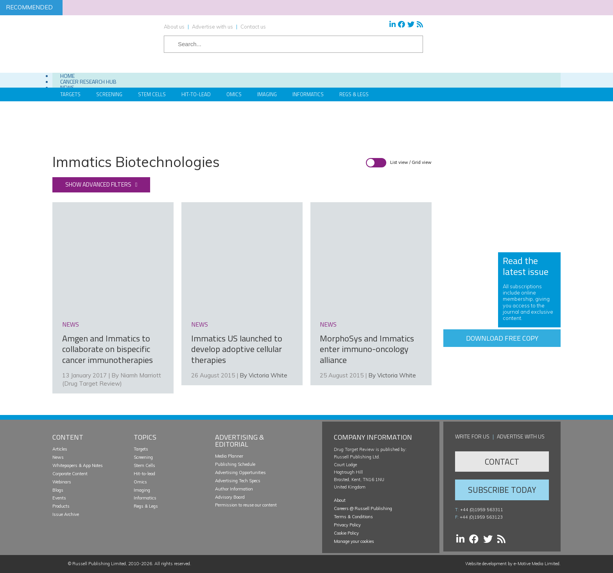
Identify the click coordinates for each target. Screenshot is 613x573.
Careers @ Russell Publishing (363, 508)
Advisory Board (230, 497)
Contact (502, 461)
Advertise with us (212, 26)
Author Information (234, 489)
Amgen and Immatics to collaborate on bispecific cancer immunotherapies (107, 349)
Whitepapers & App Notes (77, 465)
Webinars (61, 482)
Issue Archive (65, 514)
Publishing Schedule (235, 464)
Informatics (308, 94)
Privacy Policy (347, 525)
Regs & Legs (354, 94)
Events (59, 498)
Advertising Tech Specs (237, 480)
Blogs (57, 490)
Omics (234, 94)
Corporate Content (70, 473)
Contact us (253, 26)
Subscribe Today (502, 489)
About (340, 500)
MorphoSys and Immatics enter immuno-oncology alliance (367, 349)
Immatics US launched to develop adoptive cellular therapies (236, 349)
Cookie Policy (346, 533)
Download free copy (502, 338)
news (70, 324)
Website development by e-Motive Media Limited (512, 563)
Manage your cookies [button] (354, 541)
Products (61, 506)
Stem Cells (152, 94)
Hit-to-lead (144, 473)
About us (174, 26)
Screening (143, 457)
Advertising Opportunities (240, 472)
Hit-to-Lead (196, 94)
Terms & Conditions (353, 516)
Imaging (267, 94)
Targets (141, 449)
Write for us (472, 436)
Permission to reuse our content (246, 505)
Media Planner (229, 456)
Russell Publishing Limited (99, 563)
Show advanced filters (98, 184)
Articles (59, 449)
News (58, 457)
